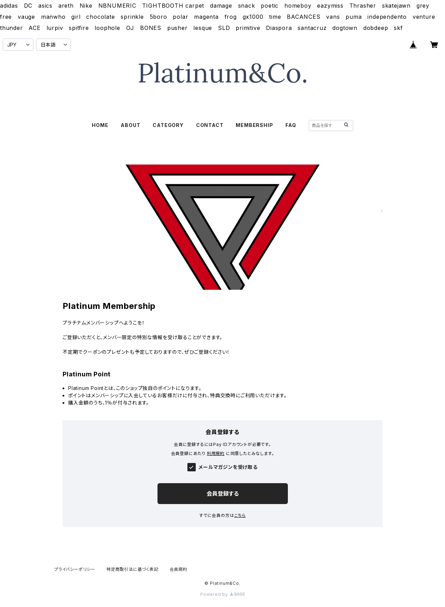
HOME (100, 125)
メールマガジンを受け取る (228, 467)
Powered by (222, 594)
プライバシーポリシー (74, 569)
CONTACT (210, 125)
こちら (240, 515)
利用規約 (216, 453)
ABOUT (130, 125)
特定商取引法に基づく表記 (132, 569)
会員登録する (223, 493)
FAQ (290, 125)
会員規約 (178, 569)
